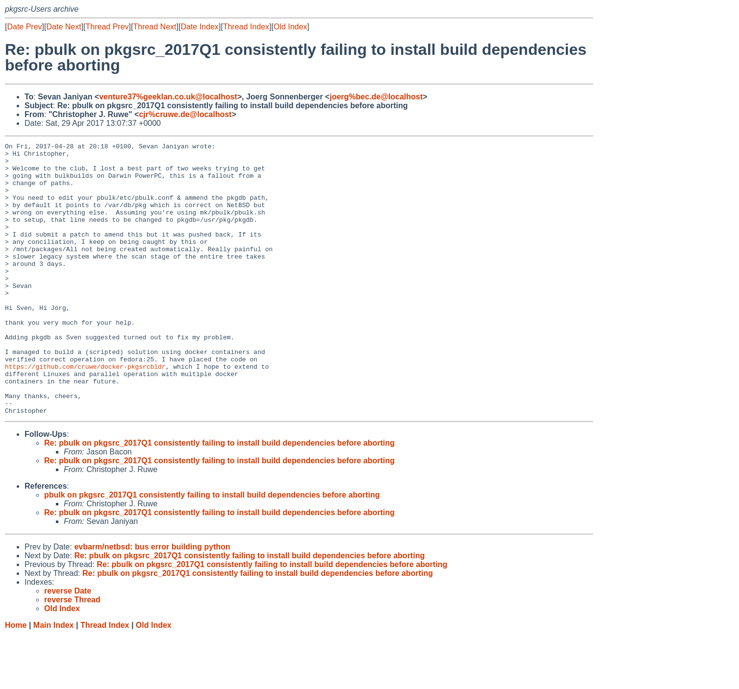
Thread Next (154, 27)
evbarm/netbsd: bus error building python (152, 601)
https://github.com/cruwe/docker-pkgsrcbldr (85, 411)
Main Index (53, 679)
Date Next (63, 27)
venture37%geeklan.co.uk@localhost (168, 97)
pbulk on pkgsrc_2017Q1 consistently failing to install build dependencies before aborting (212, 549)
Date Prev (24, 27)
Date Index (199, 27)
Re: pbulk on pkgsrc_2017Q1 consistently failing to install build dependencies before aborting (219, 497)
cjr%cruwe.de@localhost (185, 114)
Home (15, 679)
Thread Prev (107, 27)
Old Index (290, 27)
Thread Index (246, 27)
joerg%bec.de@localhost (376, 97)
